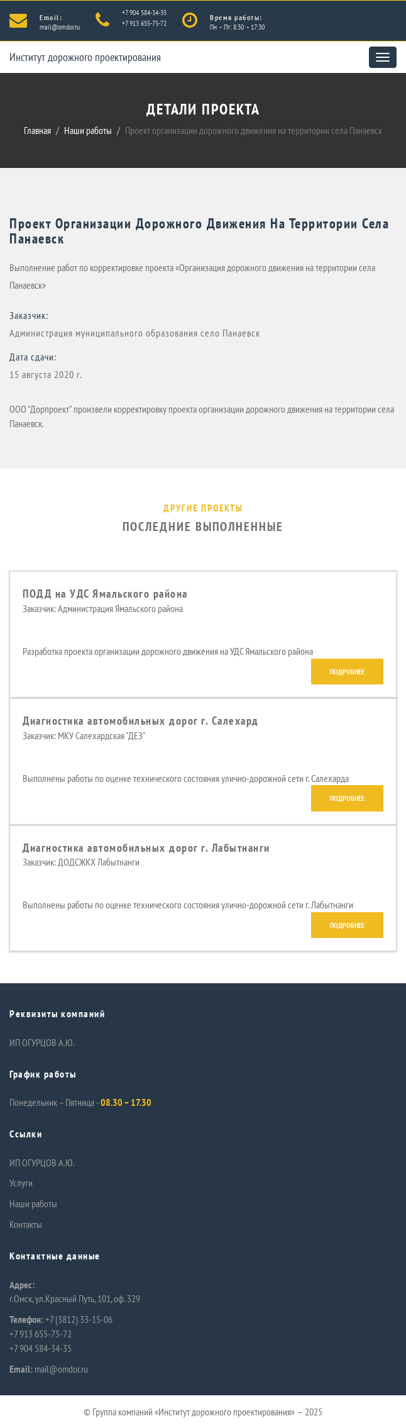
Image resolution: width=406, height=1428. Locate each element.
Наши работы (88, 130)
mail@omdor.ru (60, 26)
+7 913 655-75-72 (144, 23)
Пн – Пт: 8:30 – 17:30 (237, 26)
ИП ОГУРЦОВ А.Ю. (42, 1042)
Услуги (21, 1182)
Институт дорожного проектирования (85, 57)
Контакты (25, 1224)
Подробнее (347, 671)
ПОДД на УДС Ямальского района (105, 593)
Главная (37, 130)
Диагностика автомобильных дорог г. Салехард (141, 720)
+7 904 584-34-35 (144, 12)
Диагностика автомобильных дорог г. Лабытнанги (146, 847)
